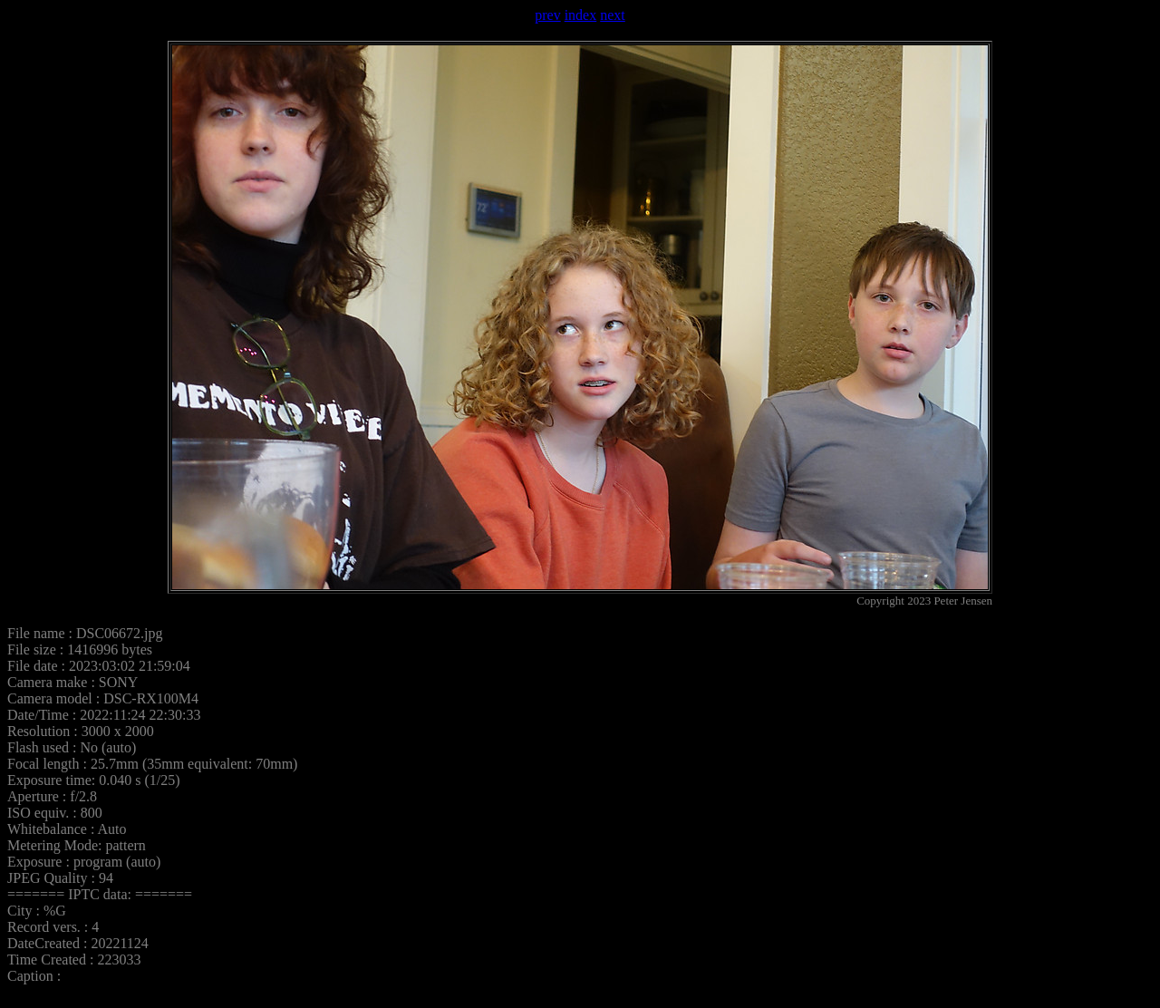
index (581, 15)
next (612, 15)
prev (547, 15)
